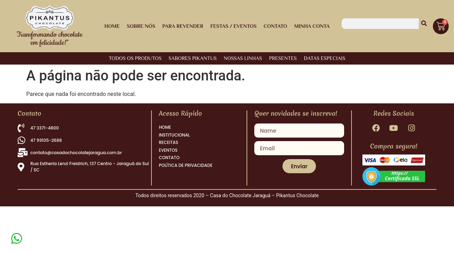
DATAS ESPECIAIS (325, 58)
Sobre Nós (141, 26)
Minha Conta (312, 26)
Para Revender (182, 26)
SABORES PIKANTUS (192, 58)
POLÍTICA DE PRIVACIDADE (185, 174)
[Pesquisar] (424, 23)
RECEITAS (168, 146)
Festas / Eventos (233, 26)
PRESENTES (283, 58)
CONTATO (169, 165)
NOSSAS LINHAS (243, 58)
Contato (275, 26)
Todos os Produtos (135, 58)
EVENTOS (168, 155)
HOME (112, 26)
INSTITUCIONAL (174, 137)
